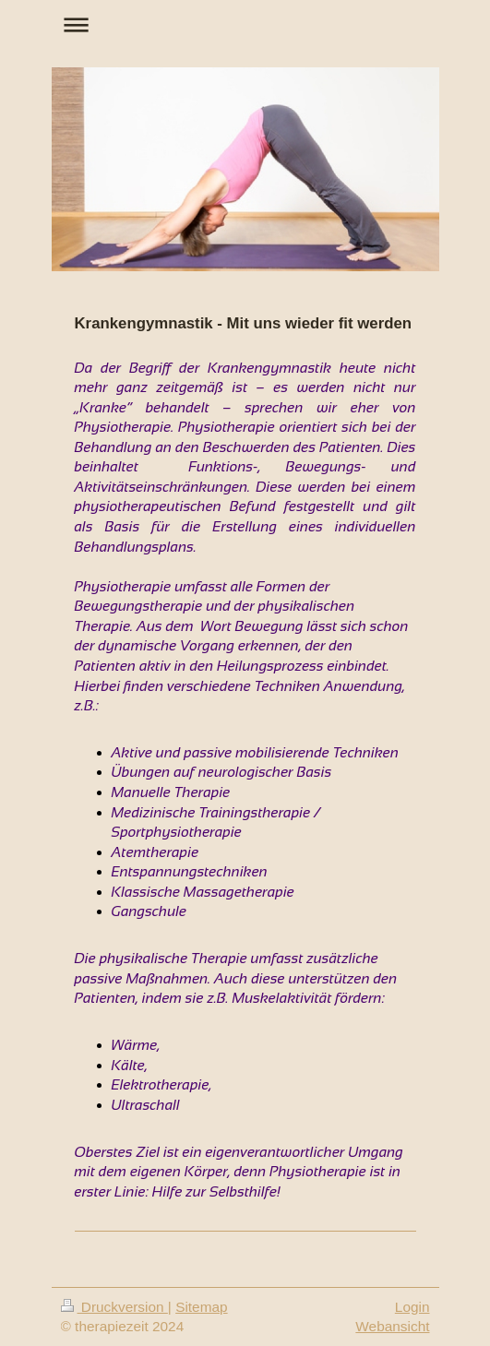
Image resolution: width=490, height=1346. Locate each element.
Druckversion (114, 1307)
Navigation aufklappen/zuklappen (245, 24)
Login (412, 1307)
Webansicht (392, 1326)
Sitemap (201, 1307)
